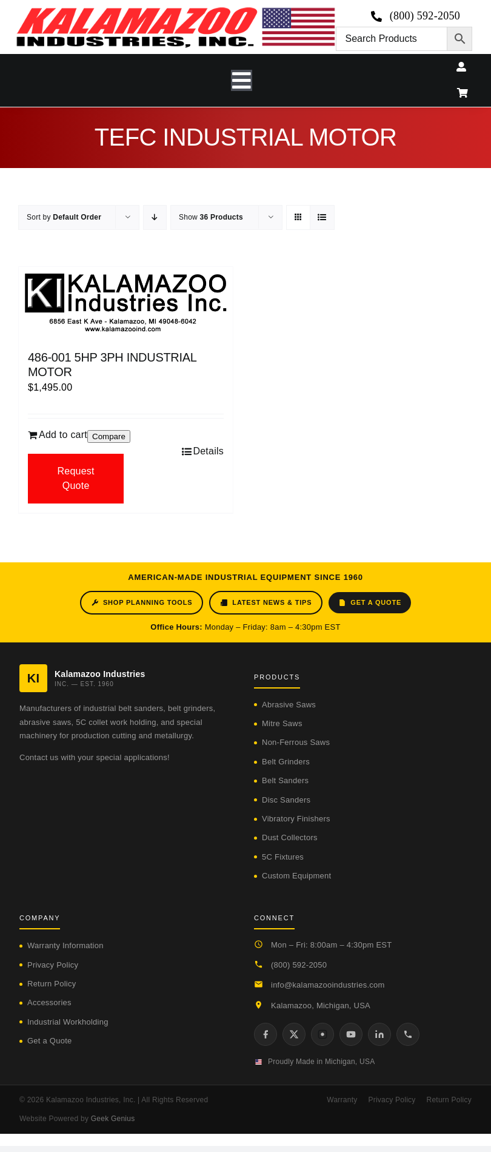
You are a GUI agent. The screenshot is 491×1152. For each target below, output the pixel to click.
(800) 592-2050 (299, 964)
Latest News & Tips (266, 603)
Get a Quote (369, 603)
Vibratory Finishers (296, 818)
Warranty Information (65, 945)
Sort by (64, 217)
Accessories (49, 1002)
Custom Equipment (296, 875)
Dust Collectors (290, 837)
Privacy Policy (52, 964)
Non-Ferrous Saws (296, 742)
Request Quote (75, 478)
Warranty (342, 1100)
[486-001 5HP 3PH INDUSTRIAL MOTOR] (126, 303)
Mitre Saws (282, 723)
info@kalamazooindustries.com (328, 984)
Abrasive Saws (289, 704)
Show (211, 217)
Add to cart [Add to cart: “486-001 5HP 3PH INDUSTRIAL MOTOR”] (63, 434)
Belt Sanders (285, 780)
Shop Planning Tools (141, 603)
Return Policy (51, 983)
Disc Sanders (286, 799)
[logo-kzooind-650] (175, 11)
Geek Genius (113, 1118)
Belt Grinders (286, 761)
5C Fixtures (283, 856)
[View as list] (322, 217)
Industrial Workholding (68, 1021)
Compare (108, 436)
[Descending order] (155, 217)
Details (208, 451)
